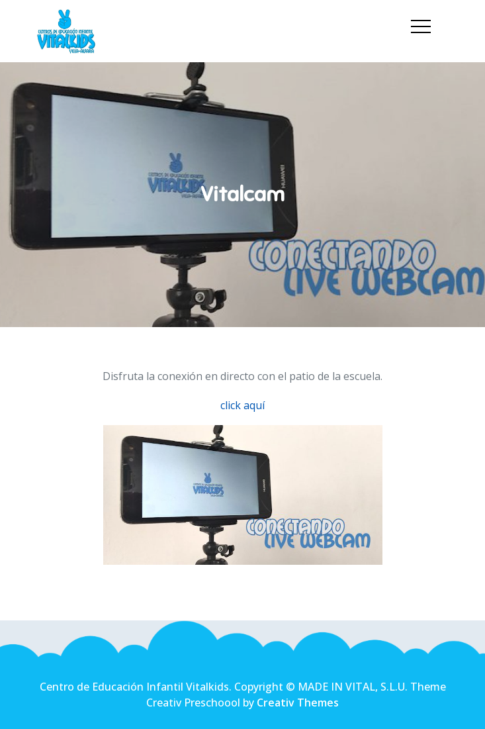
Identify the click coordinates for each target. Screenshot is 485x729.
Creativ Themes (298, 702)
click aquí (242, 405)
